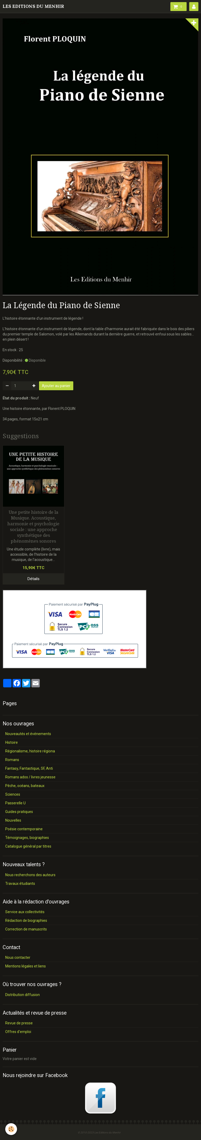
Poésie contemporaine (24, 829)
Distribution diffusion (22, 995)
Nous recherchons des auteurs (30, 875)
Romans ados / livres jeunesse (30, 777)
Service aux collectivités (24, 912)
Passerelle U (15, 803)
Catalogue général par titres (28, 846)
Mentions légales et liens (25, 966)
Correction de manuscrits (26, 929)
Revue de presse (19, 1023)
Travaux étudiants (20, 883)
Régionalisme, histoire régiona (30, 751)
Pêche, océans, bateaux (24, 786)
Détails (33, 578)
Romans (12, 760)
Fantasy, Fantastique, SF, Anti (29, 768)
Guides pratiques (19, 812)
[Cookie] (11, 1129)
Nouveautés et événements (28, 734)
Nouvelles (13, 820)
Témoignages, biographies (27, 838)
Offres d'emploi (18, 1032)
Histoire (11, 742)
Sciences (12, 794)
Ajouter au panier (56, 386)
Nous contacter (17, 957)
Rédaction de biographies (26, 920)
